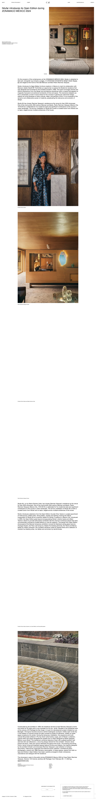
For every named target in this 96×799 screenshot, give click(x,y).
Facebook (51, 765)
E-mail (50, 768)
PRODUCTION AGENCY (15, 2)
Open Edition (35, 86)
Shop (69, 2)
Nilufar (67, 79)
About (3, 2)
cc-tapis (41, 81)
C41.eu (52, 796)
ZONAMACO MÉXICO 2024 (55, 79)
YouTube (7, 796)
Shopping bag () (80, 2)
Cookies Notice (65, 792)
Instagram (4, 796)
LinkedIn (50, 767)
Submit (28, 2)
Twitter (50, 766)
